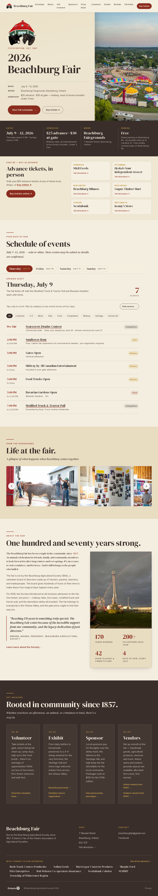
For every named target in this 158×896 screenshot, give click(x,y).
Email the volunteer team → (20, 794)
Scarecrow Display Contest (44, 326)
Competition (72, 316)
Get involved (61, 6)
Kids (50, 316)
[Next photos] (146, 486)
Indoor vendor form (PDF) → (132, 786)
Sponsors (73, 4)
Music (40, 316)
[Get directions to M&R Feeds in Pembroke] (90, 170)
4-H (31, 316)
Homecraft (113, 316)
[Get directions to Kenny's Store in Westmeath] (132, 207)
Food (59, 316)
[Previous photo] (11, 486)
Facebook (123, 838)
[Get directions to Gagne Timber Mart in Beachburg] (132, 190)
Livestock (96, 4)
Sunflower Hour (36, 340)
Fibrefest (129, 4)
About (50, 4)
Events (107, 4)
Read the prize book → (60, 787)
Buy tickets (144, 6)
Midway (86, 316)
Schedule (39, 4)
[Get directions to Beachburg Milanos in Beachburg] (90, 190)
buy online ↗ (24, 184)
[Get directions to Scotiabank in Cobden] (90, 207)
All (9, 316)
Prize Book (83, 6)
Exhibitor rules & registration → (57, 794)
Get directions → (87, 847)
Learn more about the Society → (24, 647)
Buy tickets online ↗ (21, 193)
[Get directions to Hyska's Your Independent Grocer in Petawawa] (132, 170)
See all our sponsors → (141, 861)
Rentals (117, 4)
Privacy (148, 888)
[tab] (19, 268)
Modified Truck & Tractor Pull (45, 406)
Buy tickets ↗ (53, 110)
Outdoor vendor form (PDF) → (133, 794)
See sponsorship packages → (94, 794)
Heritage (99, 316)
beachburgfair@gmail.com (131, 833)
